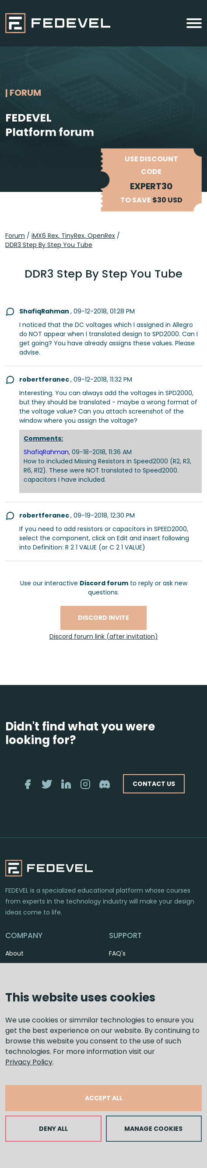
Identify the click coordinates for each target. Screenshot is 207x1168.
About (14, 953)
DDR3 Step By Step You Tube (48, 244)
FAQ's (117, 953)
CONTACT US (154, 783)
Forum (15, 235)
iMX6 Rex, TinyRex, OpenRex (73, 235)
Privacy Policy (29, 1062)
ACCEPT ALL (104, 1098)
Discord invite (103, 617)
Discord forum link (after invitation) (103, 636)
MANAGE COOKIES (153, 1128)
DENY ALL (53, 1128)
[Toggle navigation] (194, 23)
